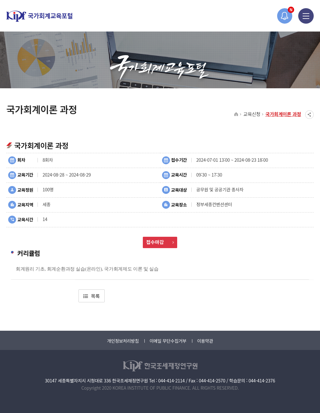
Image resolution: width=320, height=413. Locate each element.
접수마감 (160, 242)
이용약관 (205, 341)
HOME (236, 114)
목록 (91, 296)
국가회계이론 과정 (283, 114)
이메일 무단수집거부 (167, 341)
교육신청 (251, 114)
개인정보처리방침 (123, 341)
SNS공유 (309, 114)
